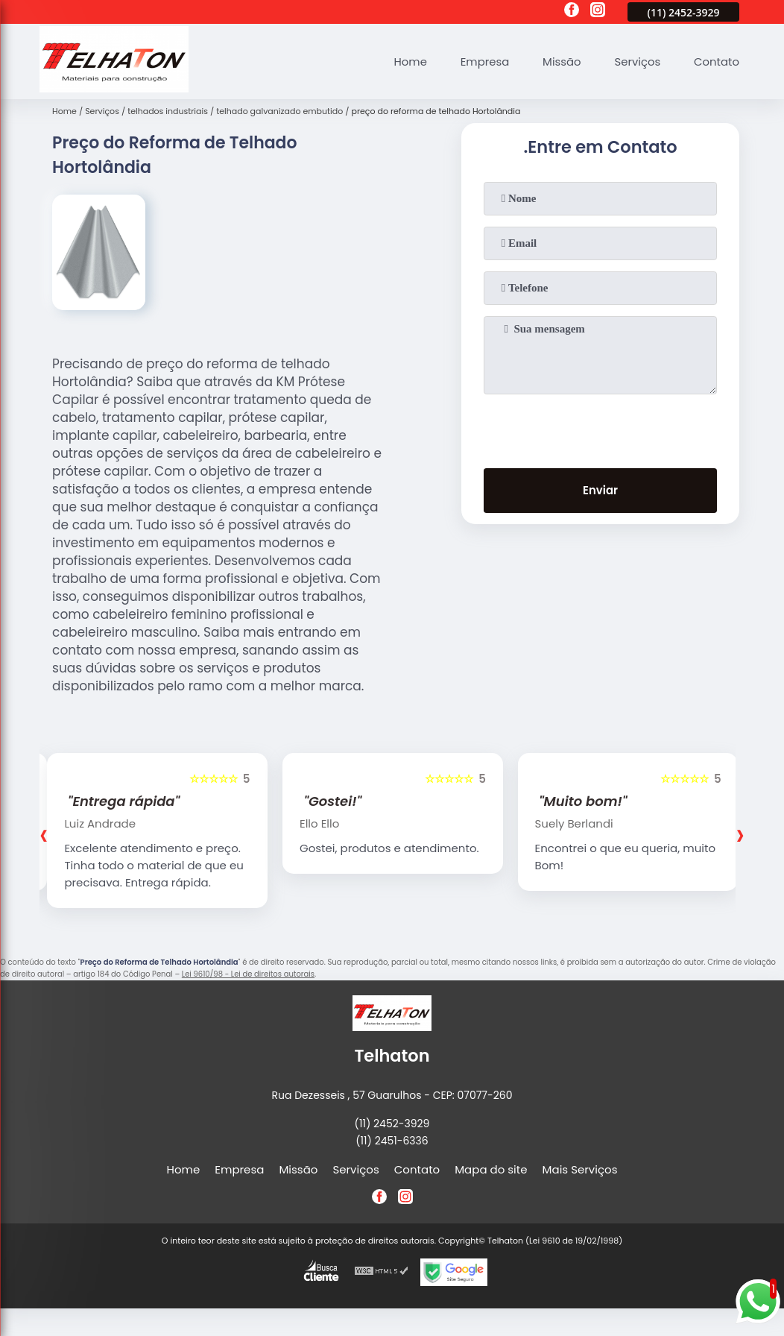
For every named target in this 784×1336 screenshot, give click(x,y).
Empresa (483, 61)
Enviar (600, 491)
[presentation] (600, 428)
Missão (560, 61)
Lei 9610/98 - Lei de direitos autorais (248, 974)
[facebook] (571, 12)
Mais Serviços (580, 1169)
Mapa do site (491, 1169)
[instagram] (597, 12)
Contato (716, 61)
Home (408, 61)
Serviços (636, 61)
